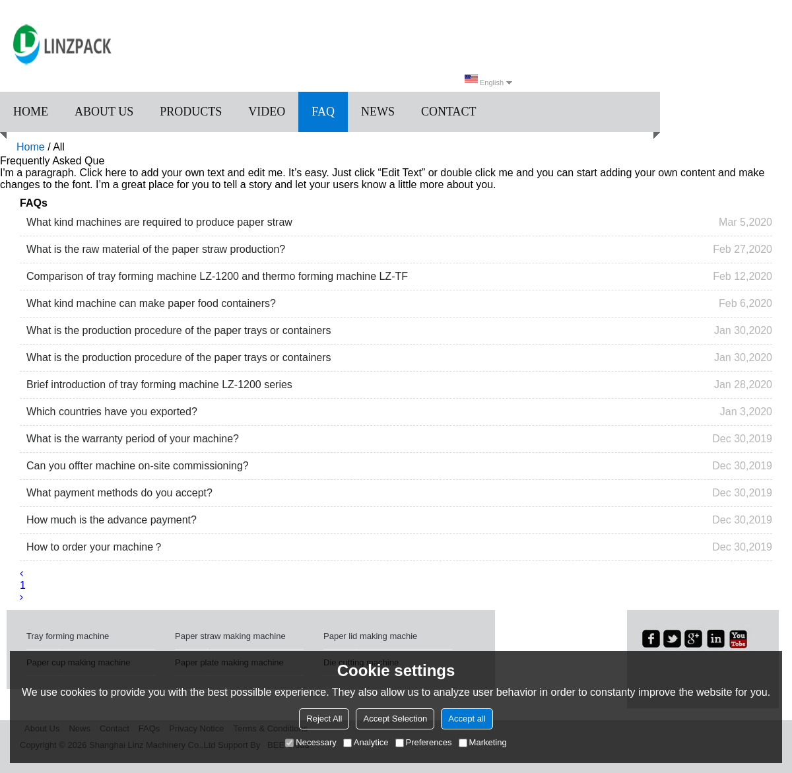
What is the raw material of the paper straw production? (155, 249)
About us (104, 111)
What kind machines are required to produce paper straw (159, 222)
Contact (449, 111)
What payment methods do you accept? (119, 492)
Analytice (366, 742)
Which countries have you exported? (111, 411)
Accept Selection (395, 718)
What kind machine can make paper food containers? (151, 303)
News (378, 111)
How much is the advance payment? (111, 519)
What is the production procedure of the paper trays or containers (178, 330)
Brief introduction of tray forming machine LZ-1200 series (159, 384)
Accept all (466, 718)
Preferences (423, 742)
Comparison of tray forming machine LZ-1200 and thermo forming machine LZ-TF (217, 276)
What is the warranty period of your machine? (132, 438)
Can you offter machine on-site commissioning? (137, 465)
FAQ (323, 111)
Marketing (483, 742)
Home (30, 111)
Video (266, 111)
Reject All (324, 718)
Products (191, 111)
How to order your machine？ (95, 547)
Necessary (310, 742)
